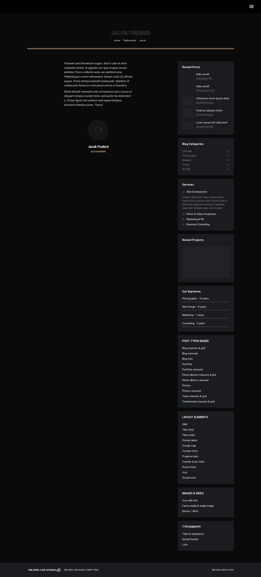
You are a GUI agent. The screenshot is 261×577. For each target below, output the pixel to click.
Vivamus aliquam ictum (209, 110)
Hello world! (202, 74)
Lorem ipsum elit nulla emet (211, 122)
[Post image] (187, 77)
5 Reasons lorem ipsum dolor (212, 98)
